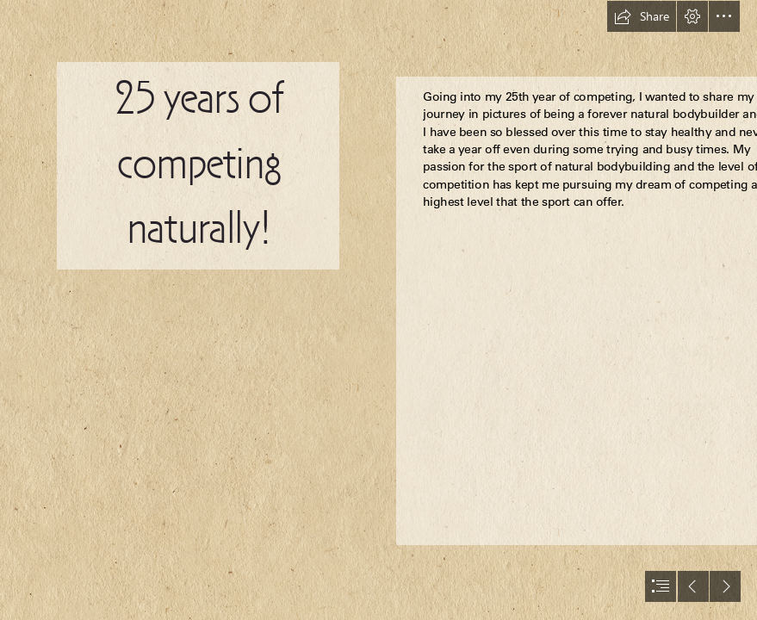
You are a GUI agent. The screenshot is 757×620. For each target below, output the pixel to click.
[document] (378, 310)
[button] (641, 16)
